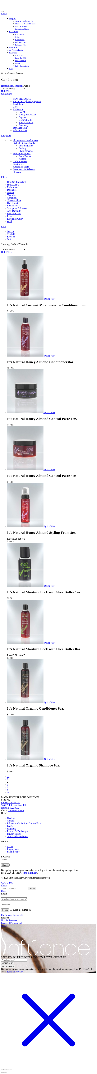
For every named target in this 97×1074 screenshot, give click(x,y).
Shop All (12, 18)
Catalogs (11, 818)
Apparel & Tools (21, 166)
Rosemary (23, 125)
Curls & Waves (21, 26)
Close (3, 13)
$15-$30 (11, 234)
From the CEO (21, 58)
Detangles (12, 190)
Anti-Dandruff (14, 211)
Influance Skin (20, 42)
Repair (10, 216)
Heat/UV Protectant (16, 182)
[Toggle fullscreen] (8, 1069)
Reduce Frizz (13, 205)
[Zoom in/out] (11, 1069)
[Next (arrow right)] (5, 1072)
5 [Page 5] (7, 789)
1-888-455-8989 (16, 810)
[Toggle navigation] (2, 11)
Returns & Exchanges (17, 831)
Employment (13, 849)
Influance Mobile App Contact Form (24, 823)
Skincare (17, 172)
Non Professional (9, 920)
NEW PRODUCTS (22, 99)
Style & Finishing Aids (24, 21)
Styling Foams (26, 151)
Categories (6, 135)
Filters (10, 86)
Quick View (49, 299)
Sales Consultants (22, 66)
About (10, 846)
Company (13, 53)
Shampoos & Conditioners (25, 24)
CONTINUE (7, 963)
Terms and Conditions (17, 836)
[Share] (5, 1069)
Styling (22, 148)
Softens (10, 192)
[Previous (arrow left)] (2, 1072)
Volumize (11, 195)
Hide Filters (6, 91)
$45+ (9, 239)
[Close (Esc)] (2, 1069)
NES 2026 (13, 47)
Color (17, 37)
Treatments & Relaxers (24, 169)
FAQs (10, 826)
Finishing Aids (26, 145)
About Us (19, 55)
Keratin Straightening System (27, 101)
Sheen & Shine (14, 200)
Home (4, 86)
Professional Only (16, 50)
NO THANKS (8, 966)
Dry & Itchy (13, 184)
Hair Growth (13, 203)
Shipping (11, 828)
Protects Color (14, 213)
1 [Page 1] (7, 779)
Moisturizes (12, 187)
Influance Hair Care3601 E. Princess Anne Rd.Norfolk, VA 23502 (14, 805)
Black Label (19, 39)
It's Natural (18, 109)
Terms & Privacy (29, 873)
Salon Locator (20, 61)
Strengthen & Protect (17, 208)
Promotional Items (22, 29)
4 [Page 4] (7, 787)
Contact (18, 63)
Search (32, 888)
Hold (9, 221)
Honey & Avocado (27, 114)
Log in (5, 910)
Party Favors (25, 156)
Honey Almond (26, 122)
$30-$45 (11, 236)
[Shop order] (13, 88)
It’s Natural (19, 34)
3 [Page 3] (7, 784)
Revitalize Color (15, 219)
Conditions (18, 86)
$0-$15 (10, 231)
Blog (11, 68)
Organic (22, 117)
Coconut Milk (25, 120)
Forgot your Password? (12, 915)
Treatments (18, 164)
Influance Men (20, 45)
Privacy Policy (14, 834)
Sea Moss (23, 112)
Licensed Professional (11, 923)
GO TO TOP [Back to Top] (7, 882)
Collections (13, 32)
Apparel (23, 159)
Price (3, 226)
